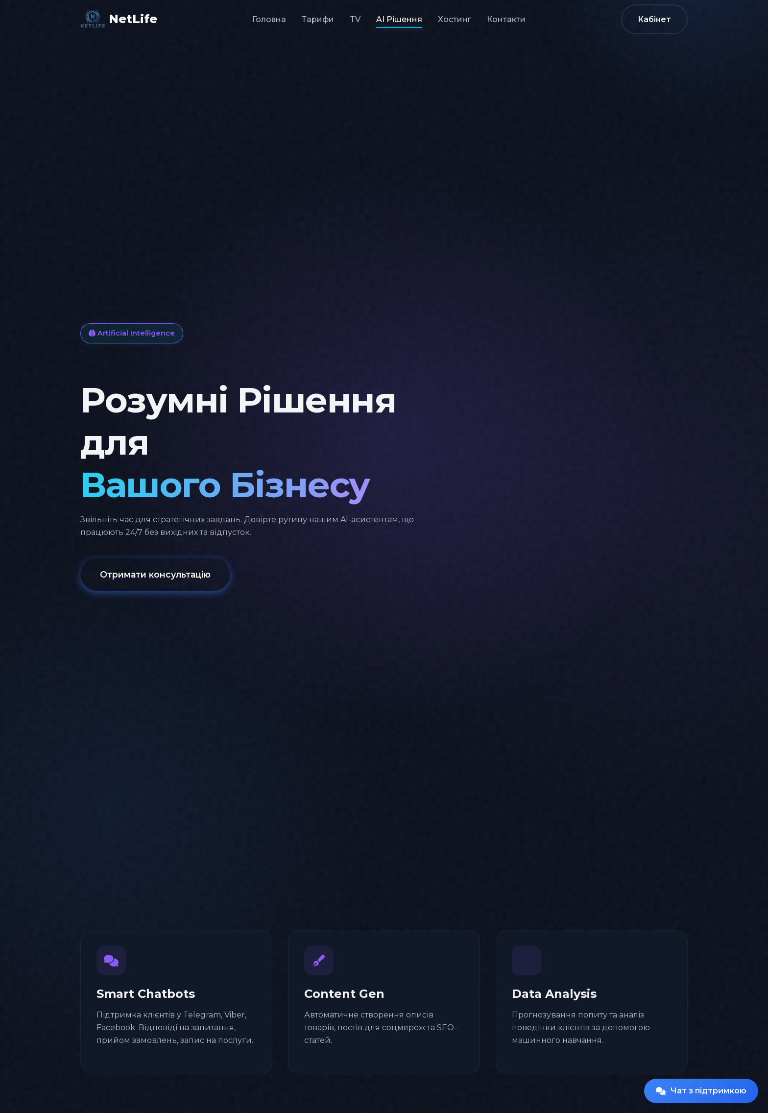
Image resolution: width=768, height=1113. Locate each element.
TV (355, 19)
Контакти (506, 19)
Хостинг (454, 19)
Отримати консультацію (155, 575)
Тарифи (318, 19)
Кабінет (654, 19)
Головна (269, 19)
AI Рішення (399, 19)
